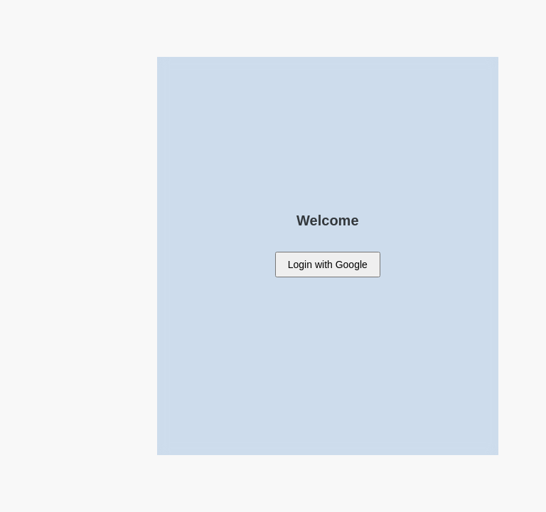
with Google (328, 264)
